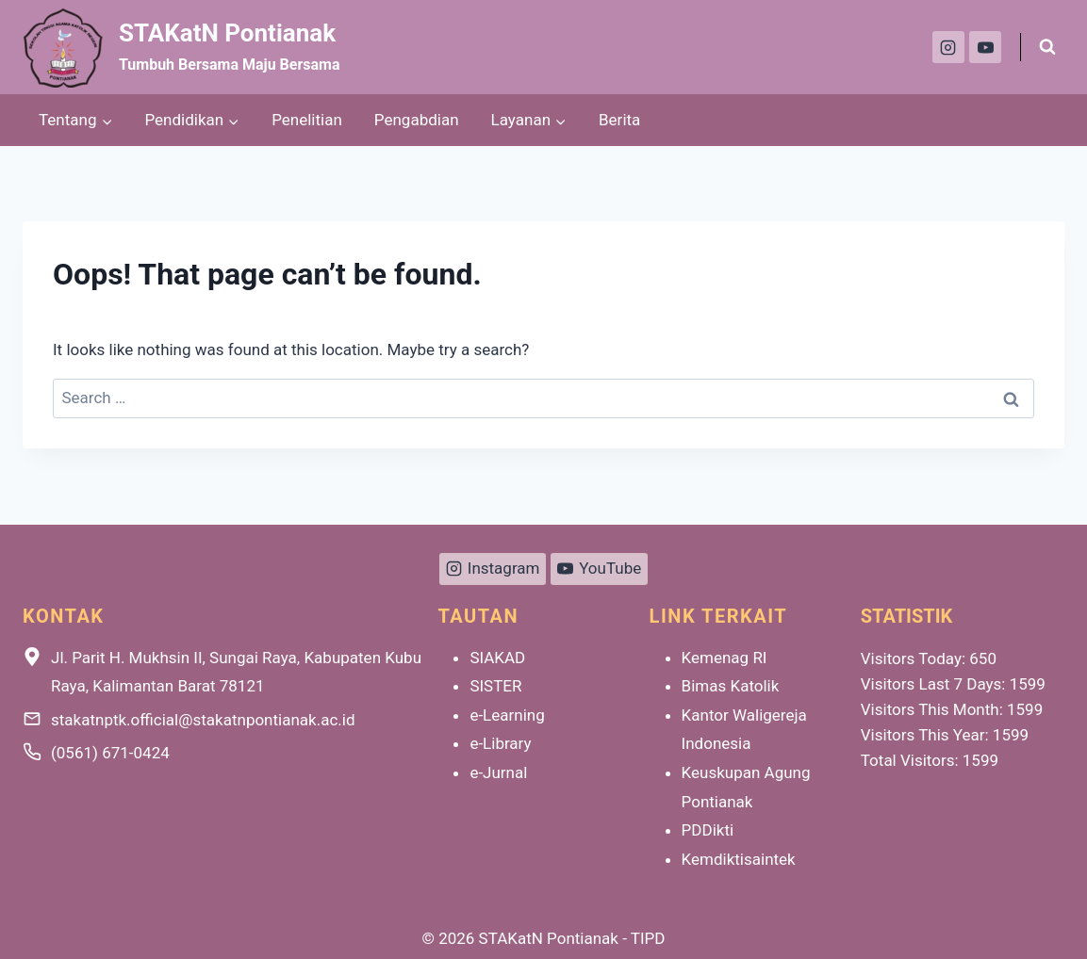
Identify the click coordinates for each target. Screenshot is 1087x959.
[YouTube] (985, 47)
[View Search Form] (1047, 47)
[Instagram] (948, 47)
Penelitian (307, 119)
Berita (619, 119)
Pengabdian (416, 119)
